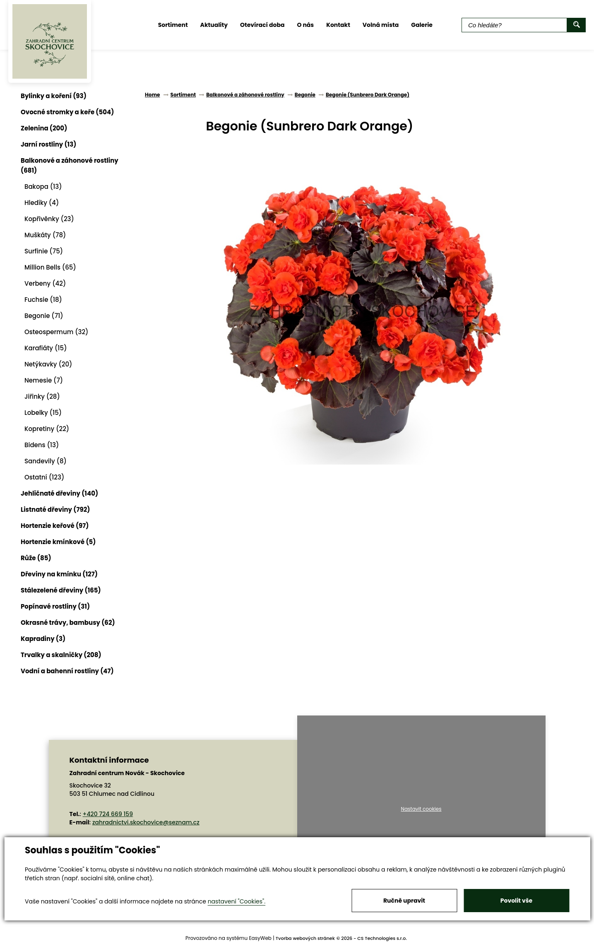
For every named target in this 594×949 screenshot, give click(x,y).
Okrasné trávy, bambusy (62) (68, 622)
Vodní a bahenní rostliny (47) (67, 671)
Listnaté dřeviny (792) (55, 509)
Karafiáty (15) (45, 348)
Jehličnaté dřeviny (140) (59, 493)
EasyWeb (260, 938)
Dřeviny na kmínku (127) (59, 574)
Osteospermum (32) (56, 332)
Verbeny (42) (45, 283)
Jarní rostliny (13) (48, 144)
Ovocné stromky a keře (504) (67, 112)
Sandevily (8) (45, 461)
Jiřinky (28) (42, 396)
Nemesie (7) (43, 380)
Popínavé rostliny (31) (55, 606)
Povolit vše (516, 900)
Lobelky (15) (43, 412)
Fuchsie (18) (43, 299)
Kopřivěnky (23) (49, 218)
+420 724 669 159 (108, 814)
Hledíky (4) (41, 202)
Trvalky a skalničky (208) (61, 654)
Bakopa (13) (43, 186)
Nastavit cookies (421, 809)
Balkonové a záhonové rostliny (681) (69, 165)
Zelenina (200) (44, 128)
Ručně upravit (404, 900)
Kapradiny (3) (43, 638)
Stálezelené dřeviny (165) (61, 590)
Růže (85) (36, 558)
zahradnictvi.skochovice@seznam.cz (146, 822)
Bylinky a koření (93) (54, 96)
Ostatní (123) (44, 477)
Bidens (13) (41, 445)
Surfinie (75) (43, 251)
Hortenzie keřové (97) (55, 525)
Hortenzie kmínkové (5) (58, 541)
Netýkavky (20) (48, 364)
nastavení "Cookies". (236, 901)
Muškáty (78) (45, 235)
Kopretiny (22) (46, 428)
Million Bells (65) (50, 267)
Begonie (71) (43, 315)
